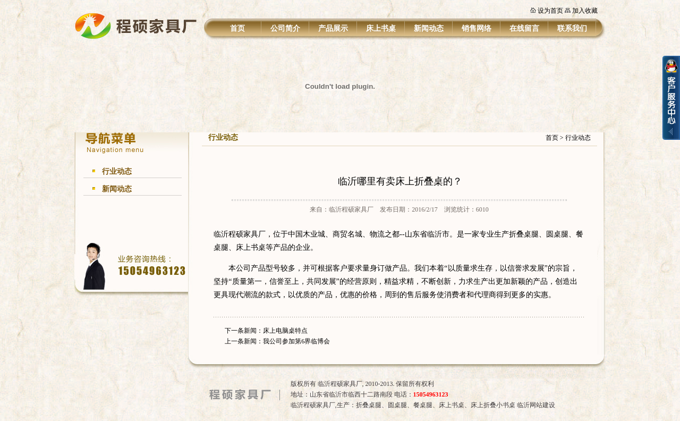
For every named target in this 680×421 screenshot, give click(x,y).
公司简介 (285, 28)
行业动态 (117, 171)
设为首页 (550, 10)
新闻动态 (429, 28)
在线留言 (524, 28)
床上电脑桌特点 (285, 330)
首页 (237, 28)
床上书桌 (381, 28)
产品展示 (333, 28)
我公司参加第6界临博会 (296, 341)
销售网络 (476, 28)
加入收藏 (585, 10)
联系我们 (572, 28)
